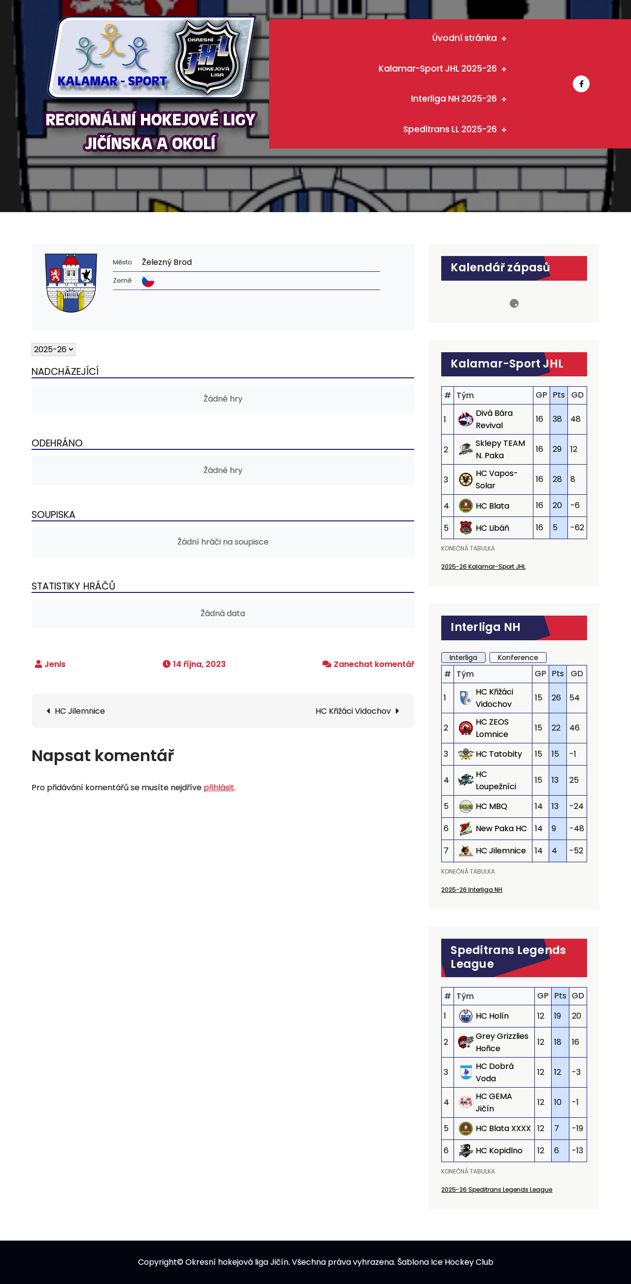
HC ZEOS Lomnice (492, 728)
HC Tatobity (499, 754)
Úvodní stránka (464, 38)
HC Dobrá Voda (495, 1072)
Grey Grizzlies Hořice (502, 1042)
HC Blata (492, 506)
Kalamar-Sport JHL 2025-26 (438, 68)
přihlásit (219, 787)
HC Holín (492, 1016)
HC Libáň (492, 528)
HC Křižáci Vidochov (353, 711)
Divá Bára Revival (494, 419)
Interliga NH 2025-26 (454, 99)
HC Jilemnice (80, 711)
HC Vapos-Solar (497, 479)
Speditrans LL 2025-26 (450, 129)
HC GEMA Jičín (494, 1102)
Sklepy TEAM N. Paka (500, 449)
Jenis (55, 664)
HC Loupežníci (496, 780)
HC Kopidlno (499, 1150)
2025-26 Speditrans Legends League (496, 1189)
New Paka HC (501, 828)
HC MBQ (491, 806)
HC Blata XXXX (503, 1128)
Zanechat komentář (374, 664)
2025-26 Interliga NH (471, 889)
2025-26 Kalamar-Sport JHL (483, 566)
